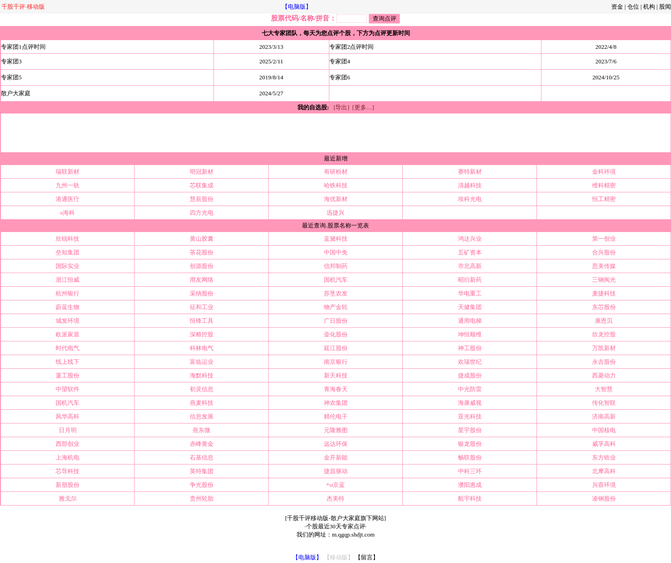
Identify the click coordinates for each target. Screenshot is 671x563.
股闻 (665, 6)
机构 (649, 6)
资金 (617, 6)
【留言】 (367, 557)
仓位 (633, 6)
